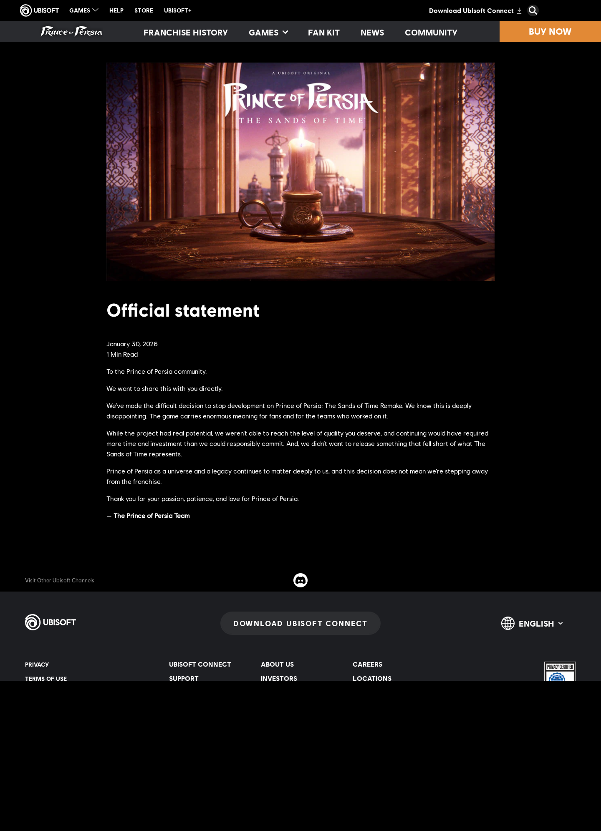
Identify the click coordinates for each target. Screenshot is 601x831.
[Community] (431, 32)
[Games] (268, 32)
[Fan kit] (324, 32)
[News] (372, 32)
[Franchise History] (185, 32)
